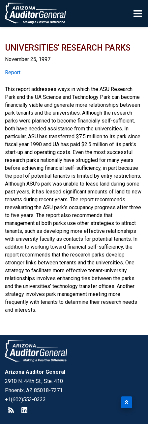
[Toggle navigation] (138, 13)
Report (12, 72)
